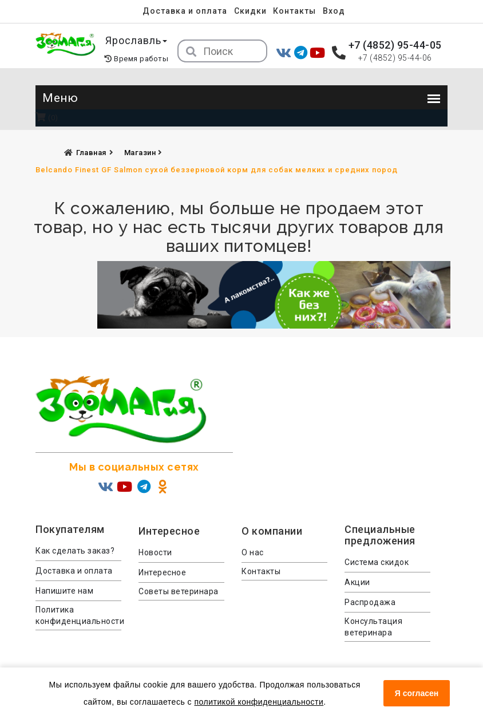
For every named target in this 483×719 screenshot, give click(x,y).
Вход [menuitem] (334, 10)
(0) (46, 117)
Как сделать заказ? (74, 550)
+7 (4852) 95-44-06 (395, 57)
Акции (357, 582)
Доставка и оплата (184, 10)
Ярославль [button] (136, 40)
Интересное (162, 572)
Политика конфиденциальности (78, 615)
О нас (253, 552)
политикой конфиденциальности (258, 701)
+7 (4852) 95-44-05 (395, 45)
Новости (155, 552)
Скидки (250, 10)
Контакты (294, 10)
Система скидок (377, 562)
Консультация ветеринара (373, 627)
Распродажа (370, 602)
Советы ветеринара (178, 591)
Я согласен (416, 693)
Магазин (141, 152)
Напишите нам (64, 590)
